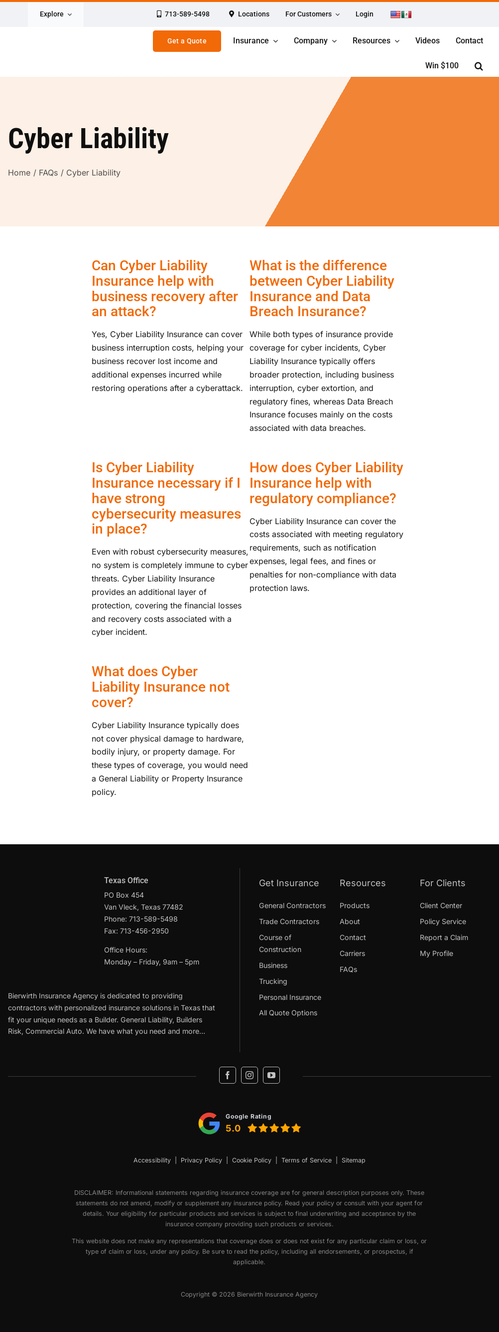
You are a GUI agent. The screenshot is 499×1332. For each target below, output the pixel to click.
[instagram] (249, 1075)
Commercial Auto (53, 1031)
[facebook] (227, 1075)
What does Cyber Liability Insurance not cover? (161, 687)
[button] (479, 66)
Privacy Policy (201, 1160)
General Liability (146, 1019)
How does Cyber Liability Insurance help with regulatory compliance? (326, 483)
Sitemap (354, 1160)
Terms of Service (306, 1160)
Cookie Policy (251, 1160)
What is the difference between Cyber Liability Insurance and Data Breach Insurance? (322, 288)
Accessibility (152, 1160)
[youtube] (271, 1075)
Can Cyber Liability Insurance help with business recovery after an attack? (165, 288)
